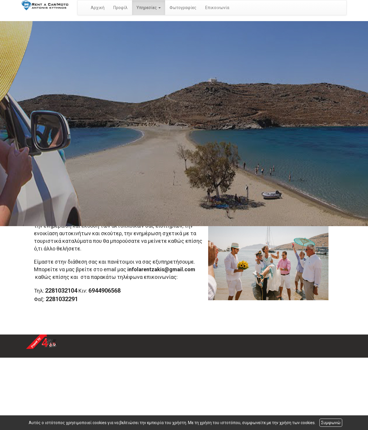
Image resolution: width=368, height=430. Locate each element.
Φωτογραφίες (183, 7)
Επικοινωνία (217, 7)
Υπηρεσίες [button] (148, 7)
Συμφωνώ (330, 422)
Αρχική (98, 7)
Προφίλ (120, 7)
